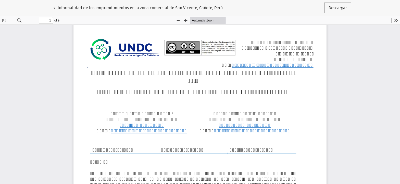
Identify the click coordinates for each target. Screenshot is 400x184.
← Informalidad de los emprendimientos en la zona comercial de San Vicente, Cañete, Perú (138, 7)
